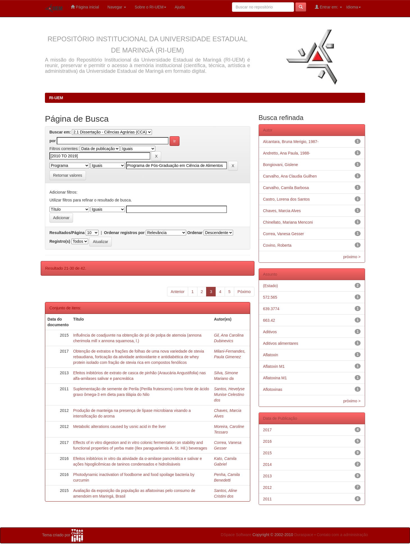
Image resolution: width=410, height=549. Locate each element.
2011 (267, 499)
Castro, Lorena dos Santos (286, 199)
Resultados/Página (67, 232)
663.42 (269, 320)
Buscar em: (60, 132)
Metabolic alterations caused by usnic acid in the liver (119, 426)
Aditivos (270, 332)
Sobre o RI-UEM (150, 7)
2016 (267, 441)
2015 (267, 453)
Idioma (353, 7)
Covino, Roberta (277, 245)
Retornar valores (67, 175)
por (52, 141)
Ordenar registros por (124, 232)
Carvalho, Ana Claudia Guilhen (290, 176)
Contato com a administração (342, 534)
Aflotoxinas (272, 389)
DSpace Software (236, 534)
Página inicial (85, 6)
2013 (267, 476)
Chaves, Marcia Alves (282, 210)
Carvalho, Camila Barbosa (286, 187)
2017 (267, 430)
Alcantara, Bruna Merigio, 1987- (291, 141)
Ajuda (180, 7)
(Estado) (270, 285)
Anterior (177, 291)
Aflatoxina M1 (275, 378)
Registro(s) (59, 241)
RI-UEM (56, 98)
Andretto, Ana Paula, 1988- (286, 153)
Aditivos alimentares (280, 343)
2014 (267, 464)
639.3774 (271, 309)
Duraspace (303, 534)
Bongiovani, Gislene (280, 164)
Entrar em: (328, 6)
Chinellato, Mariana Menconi (288, 222)
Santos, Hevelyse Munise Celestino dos (229, 394)
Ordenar (194, 232)
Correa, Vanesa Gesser (283, 234)
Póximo (244, 291)
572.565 (270, 297)
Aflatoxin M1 (274, 366)
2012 (267, 487)
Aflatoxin (270, 355)
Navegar (117, 7)
